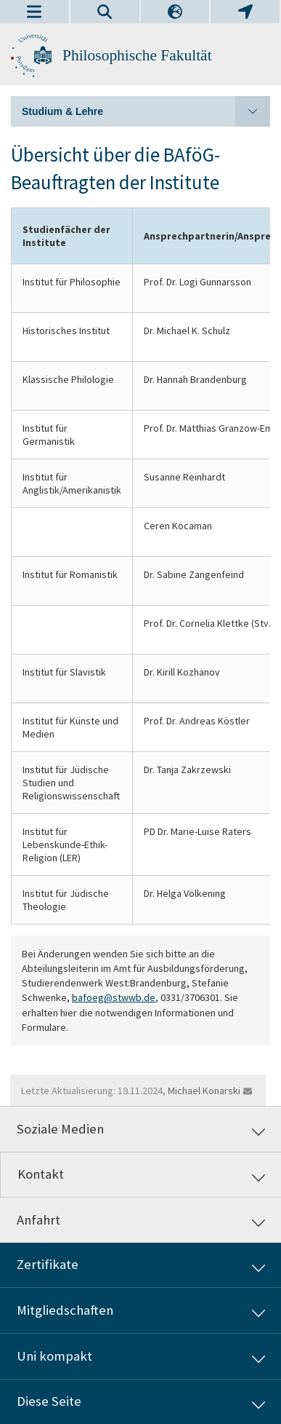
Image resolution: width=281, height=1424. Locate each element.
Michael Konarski (204, 1090)
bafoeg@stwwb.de (113, 997)
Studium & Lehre (146, 111)
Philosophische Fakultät (137, 55)
